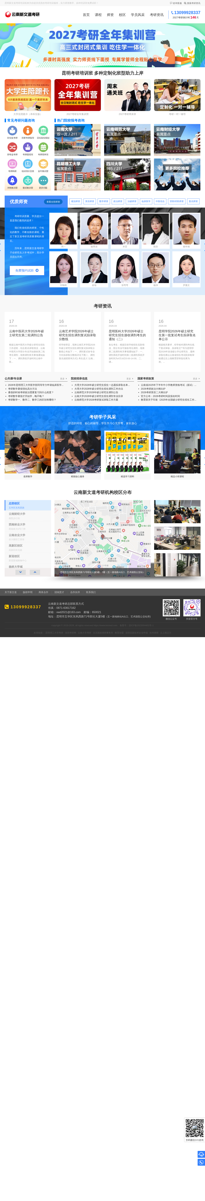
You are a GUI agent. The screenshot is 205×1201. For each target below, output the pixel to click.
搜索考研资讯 (192, 3)
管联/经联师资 (177, 201)
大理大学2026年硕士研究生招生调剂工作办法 (98, 388)
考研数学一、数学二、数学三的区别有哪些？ (32, 399)
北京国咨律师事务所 (103, 632)
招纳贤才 (59, 592)
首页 (86, 15)
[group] (127, 538)
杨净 (155, 269)
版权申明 (27, 592)
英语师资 (89, 201)
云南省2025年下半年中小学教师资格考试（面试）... (168, 385)
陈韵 (155, 231)
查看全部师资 (53, 202)
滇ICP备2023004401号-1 (141, 625)
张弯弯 (125, 269)
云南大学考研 (84, 632)
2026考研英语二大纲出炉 (154, 392)
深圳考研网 (70, 632)
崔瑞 (94, 269)
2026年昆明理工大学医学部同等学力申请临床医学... (36, 385)
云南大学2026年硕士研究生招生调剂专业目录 (98, 396)
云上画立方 (165, 632)
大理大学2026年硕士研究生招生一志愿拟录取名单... (102, 385)
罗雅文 (186, 269)
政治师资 (117, 201)
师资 (110, 15)
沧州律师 (153, 632)
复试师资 (193, 201)
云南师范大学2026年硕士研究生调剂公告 (96, 392)
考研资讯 (157, 15)
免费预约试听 (26, 270)
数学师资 (103, 201)
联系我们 (91, 592)
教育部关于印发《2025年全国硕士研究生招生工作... (168, 399)
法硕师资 (132, 201)
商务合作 (43, 592)
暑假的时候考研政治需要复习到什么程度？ (31, 392)
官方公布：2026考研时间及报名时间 (160, 396)
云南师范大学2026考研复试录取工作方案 (96, 399)
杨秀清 (94, 231)
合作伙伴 (75, 592)
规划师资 (75, 201)
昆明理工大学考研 (54, 632)
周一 (63, 231)
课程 (98, 15)
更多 (64, 378)
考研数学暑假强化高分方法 (22, 388)
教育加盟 (119, 632)
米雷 (125, 231)
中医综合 (160, 201)
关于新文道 (11, 592)
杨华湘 (186, 231)
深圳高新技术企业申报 (136, 632)
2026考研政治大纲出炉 (153, 388)
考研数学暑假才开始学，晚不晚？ (26, 396)
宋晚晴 (63, 269)
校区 (122, 15)
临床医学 (146, 201)
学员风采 (138, 15)
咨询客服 (175, 3)
